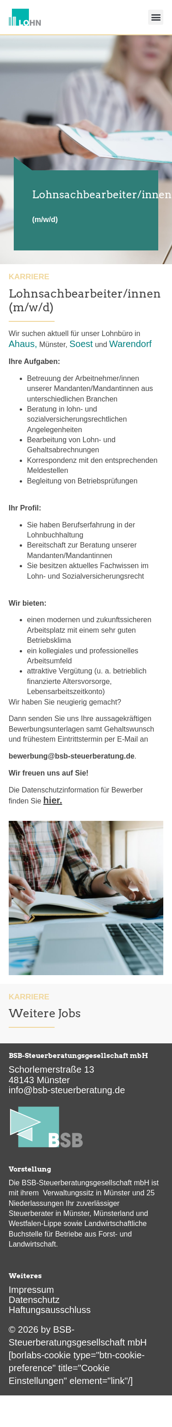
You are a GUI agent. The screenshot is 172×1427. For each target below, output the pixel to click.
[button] (155, 17)
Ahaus (22, 344)
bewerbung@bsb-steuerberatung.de (71, 756)
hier (51, 800)
